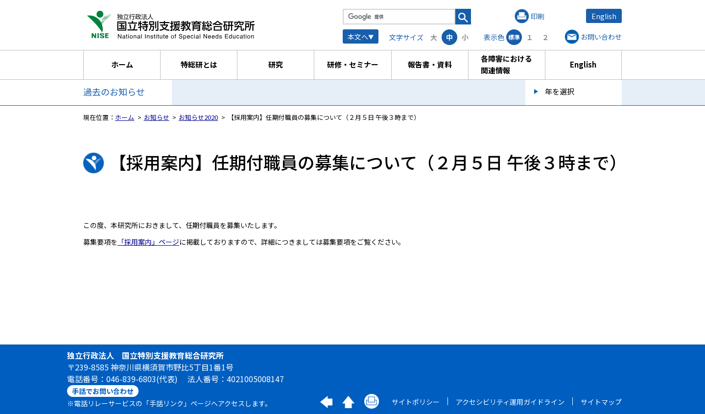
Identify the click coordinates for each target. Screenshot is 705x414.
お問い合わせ (601, 37)
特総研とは (199, 64)
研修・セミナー (352, 64)
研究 (275, 64)
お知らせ (156, 117)
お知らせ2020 (198, 117)
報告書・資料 (430, 64)
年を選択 (559, 91)
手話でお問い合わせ (103, 391)
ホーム (122, 64)
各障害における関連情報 (506, 64)
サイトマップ (601, 402)
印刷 (537, 16)
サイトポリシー (416, 402)
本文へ (358, 37)
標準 (514, 37)
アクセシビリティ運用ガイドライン (510, 402)
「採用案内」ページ (148, 242)
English (603, 16)
